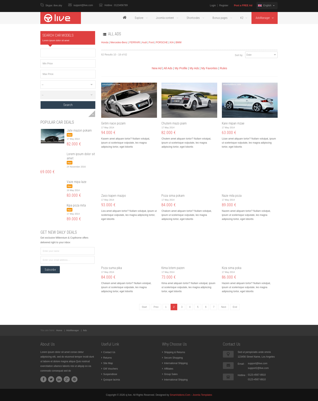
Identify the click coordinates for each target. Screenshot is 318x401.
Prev (156, 307)
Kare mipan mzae (233, 123)
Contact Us (109, 352)
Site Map (108, 363)
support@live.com (83, 5)
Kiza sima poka (231, 268)
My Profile (181, 68)
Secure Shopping (173, 357)
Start (144, 307)
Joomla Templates (202, 394)
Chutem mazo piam (174, 123)
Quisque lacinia (111, 379)
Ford (151, 42)
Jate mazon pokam (79, 130)
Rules (223, 68)
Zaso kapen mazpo (113, 196)
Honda (104, 42)
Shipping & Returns (174, 352)
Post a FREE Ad (243, 5)
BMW (179, 42)
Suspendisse (110, 374)
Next (223, 307)
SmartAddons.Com (180, 394)
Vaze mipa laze (76, 182)
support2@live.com (258, 368)
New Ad (156, 68)
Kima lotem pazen (173, 268)
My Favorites (209, 68)
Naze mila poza (232, 196)
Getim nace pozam (113, 123)
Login (213, 5)
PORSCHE (162, 42)
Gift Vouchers (110, 368)
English (266, 5)
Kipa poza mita (76, 205)
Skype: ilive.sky (53, 5)
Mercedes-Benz (118, 42)
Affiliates (168, 368)
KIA (172, 42)
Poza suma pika (111, 268)
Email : (241, 363)
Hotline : (242, 375)
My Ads (194, 68)
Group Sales (171, 374)
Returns (107, 357)
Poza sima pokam (173, 196)
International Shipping (176, 363)
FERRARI (134, 42)
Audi (144, 42)
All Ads (168, 68)
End (235, 307)
